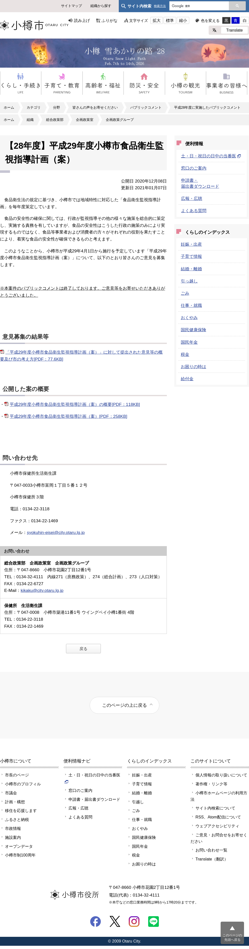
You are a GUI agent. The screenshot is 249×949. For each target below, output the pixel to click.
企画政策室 (84, 120)
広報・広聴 (191, 198)
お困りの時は (193, 366)
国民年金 (189, 342)
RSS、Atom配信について (218, 817)
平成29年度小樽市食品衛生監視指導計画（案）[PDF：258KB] (68, 416)
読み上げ (82, 20)
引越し (138, 802)
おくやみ (189, 317)
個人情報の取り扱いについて (221, 775)
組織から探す (100, 6)
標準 (170, 20)
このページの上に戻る (124, 705)
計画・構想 (15, 802)
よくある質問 (193, 210)
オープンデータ (19, 846)
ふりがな (110, 20)
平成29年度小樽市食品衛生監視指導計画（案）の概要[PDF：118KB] (75, 404)
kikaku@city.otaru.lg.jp (42, 590)
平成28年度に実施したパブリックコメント (207, 107)
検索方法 (160, 6)
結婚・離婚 (191, 268)
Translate (234, 30)
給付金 (187, 378)
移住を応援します (21, 810)
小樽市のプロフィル (23, 784)
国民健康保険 (193, 329)
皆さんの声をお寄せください (95, 107)
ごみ (185, 293)
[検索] (199, 6)
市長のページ (17, 775)
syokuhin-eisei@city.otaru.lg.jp (56, 532)
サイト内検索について (215, 808)
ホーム (9, 107)
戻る (83, 648)
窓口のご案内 (193, 168)
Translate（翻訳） (211, 859)
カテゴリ (34, 107)
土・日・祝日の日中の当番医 (211, 155)
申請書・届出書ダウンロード (94, 799)
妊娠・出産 (191, 244)
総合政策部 (54, 120)
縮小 (183, 20)
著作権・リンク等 (211, 784)
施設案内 (13, 837)
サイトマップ (71, 6)
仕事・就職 (191, 305)
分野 (56, 107)
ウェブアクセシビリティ (217, 826)
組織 (30, 120)
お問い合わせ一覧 (211, 850)
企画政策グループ (120, 120)
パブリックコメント (146, 107)
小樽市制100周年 (20, 855)
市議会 (11, 793)
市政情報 (13, 828)
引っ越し (189, 281)
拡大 (157, 20)
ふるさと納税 (17, 819)
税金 (185, 354)
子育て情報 (191, 256)
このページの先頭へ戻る (232, 937)
